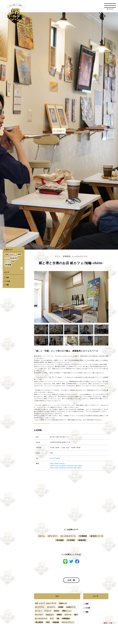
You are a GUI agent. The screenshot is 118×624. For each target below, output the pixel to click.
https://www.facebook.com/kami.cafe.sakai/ (66, 467)
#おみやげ (14, 258)
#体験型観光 (66, 618)
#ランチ (6, 258)
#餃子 (76, 614)
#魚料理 (13, 261)
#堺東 (19, 254)
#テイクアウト (39, 607)
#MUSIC (56, 611)
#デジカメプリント (68, 622)
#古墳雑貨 (83, 536)
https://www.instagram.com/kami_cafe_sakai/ (66, 465)
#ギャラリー (53, 536)
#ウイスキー (39, 614)
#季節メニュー (66, 611)
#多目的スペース (96, 536)
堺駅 (86, 612)
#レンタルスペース (68, 536)
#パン (52, 618)
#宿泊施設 (60, 540)
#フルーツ (47, 611)
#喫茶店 (59, 614)
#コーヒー (38, 611)
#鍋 (58, 618)
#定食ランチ (63, 603)
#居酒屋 (60, 607)
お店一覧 (71, 580)
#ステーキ (68, 614)
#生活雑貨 (71, 540)
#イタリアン (51, 607)
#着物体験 (82, 540)
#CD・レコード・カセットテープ (45, 603)
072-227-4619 (55, 458)
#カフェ (41, 536)
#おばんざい (50, 614)
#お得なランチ (70, 607)
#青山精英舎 (39, 622)
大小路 (87, 608)
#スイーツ (7, 261)
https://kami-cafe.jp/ (57, 463)
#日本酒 (8, 265)
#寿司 (47, 622)
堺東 (86, 604)
